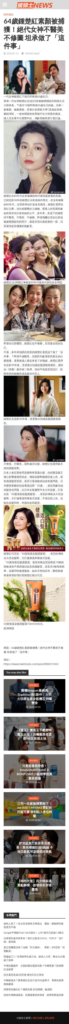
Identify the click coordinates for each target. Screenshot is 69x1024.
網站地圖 (38, 1018)
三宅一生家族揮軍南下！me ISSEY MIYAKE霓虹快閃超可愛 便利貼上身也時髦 (34, 810)
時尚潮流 (8, 14)
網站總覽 (49, 1018)
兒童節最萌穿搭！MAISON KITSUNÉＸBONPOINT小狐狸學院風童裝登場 (34, 772)
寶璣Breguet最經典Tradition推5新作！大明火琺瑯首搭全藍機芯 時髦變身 (34, 696)
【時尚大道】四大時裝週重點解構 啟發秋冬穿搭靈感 (34, 885)
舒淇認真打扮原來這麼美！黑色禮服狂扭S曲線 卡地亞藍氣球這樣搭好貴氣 (34, 847)
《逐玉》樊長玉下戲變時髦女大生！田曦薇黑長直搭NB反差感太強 (34, 734)
